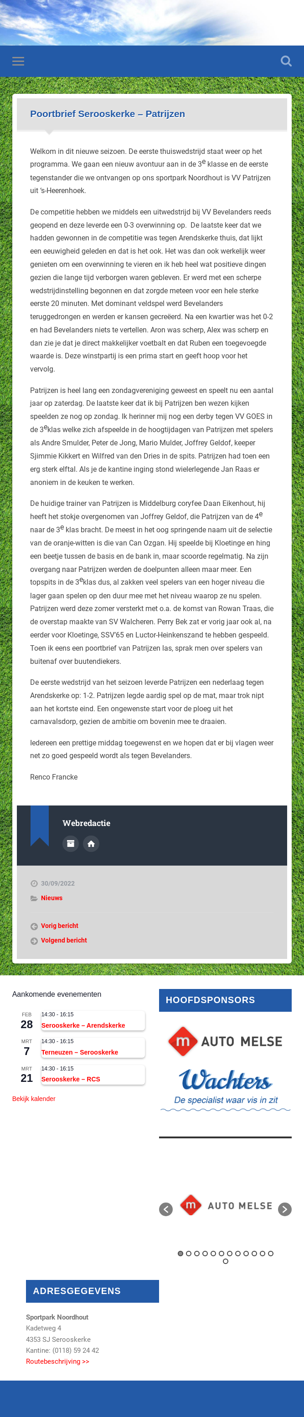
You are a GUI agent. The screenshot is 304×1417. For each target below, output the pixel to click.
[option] (226, 1205)
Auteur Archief (70, 844)
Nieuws (51, 898)
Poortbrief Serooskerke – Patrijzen (107, 113)
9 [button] (246, 1253)
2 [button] (188, 1253)
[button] (166, 1209)
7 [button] (229, 1253)
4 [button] (205, 1253)
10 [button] (254, 1253)
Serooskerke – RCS (70, 1079)
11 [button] (262, 1253)
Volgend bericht (64, 940)
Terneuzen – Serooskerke (80, 1052)
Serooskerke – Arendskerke (83, 1025)
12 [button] (270, 1253)
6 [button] (221, 1253)
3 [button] (197, 1253)
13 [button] (225, 1261)
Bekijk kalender (34, 1098)
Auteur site (91, 844)
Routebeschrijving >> (57, 1361)
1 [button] (180, 1253)
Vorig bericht (59, 925)
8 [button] (238, 1253)
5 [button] (213, 1253)
